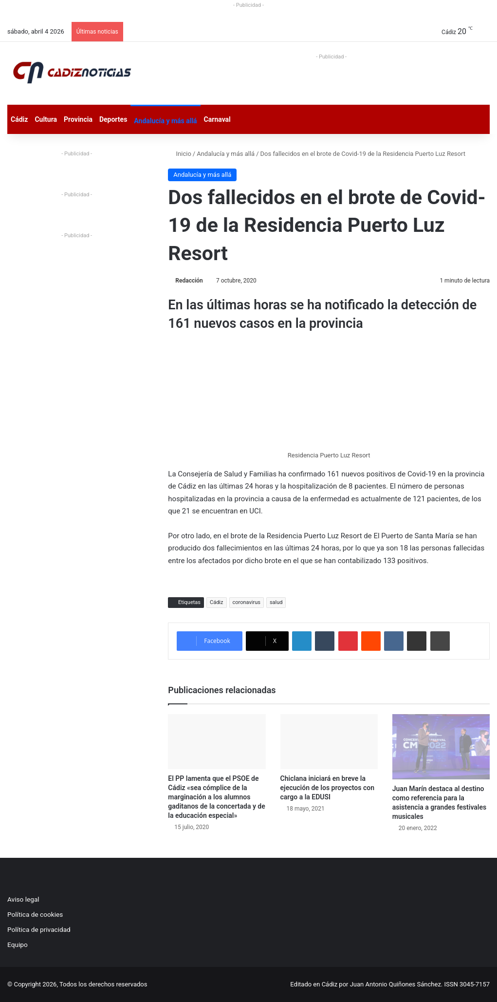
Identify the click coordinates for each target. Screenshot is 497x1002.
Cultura (46, 119)
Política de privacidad (39, 929)
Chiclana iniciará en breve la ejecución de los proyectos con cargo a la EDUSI (327, 788)
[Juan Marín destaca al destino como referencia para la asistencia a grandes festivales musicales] (441, 746)
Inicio (179, 153)
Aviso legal (23, 899)
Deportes (113, 119)
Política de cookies (35, 914)
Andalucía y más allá (165, 121)
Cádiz (19, 119)
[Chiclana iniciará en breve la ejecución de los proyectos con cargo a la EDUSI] (329, 741)
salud (276, 602)
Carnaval (217, 119)
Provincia (78, 119)
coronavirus (246, 602)
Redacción (188, 280)
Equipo (17, 944)
